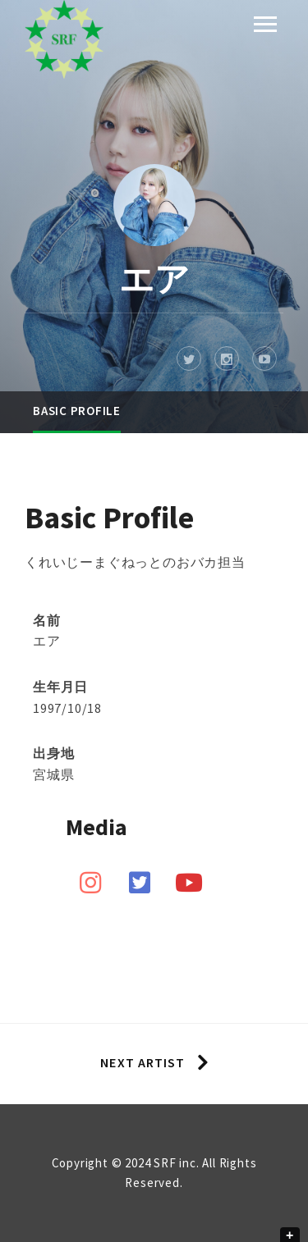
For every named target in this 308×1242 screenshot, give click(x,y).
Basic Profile (77, 410)
